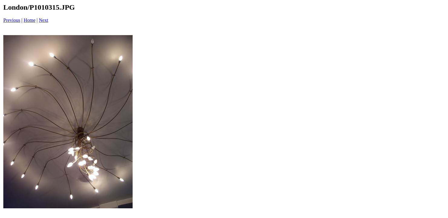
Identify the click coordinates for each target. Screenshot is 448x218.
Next (43, 20)
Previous (11, 20)
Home (29, 20)
